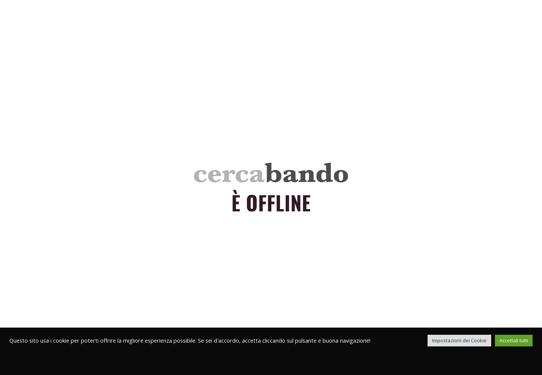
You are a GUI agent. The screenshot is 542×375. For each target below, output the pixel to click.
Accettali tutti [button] (513, 340)
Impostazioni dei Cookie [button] (459, 340)
